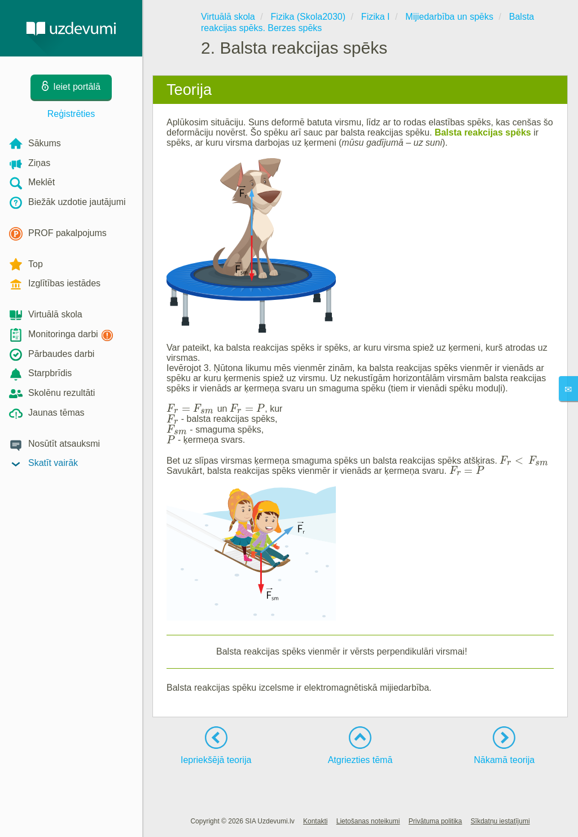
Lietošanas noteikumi (368, 821)
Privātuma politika (435, 821)
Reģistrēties (71, 114)
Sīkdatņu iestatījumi (500, 821)
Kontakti (315, 821)
